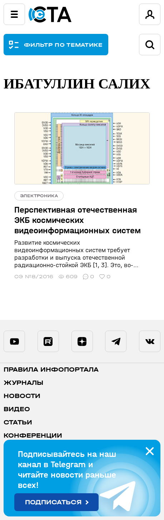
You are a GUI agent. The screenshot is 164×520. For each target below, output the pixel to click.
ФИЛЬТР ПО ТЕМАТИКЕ (63, 44)
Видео (17, 409)
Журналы (23, 383)
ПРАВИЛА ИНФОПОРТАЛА (51, 369)
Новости (22, 396)
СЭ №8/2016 (33, 277)
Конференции (33, 435)
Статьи (18, 422)
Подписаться (53, 502)
